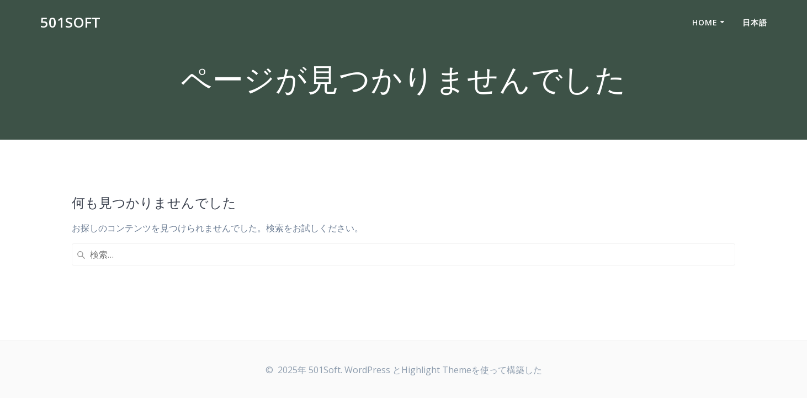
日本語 (754, 22)
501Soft (70, 22)
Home (705, 22)
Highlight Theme (436, 370)
